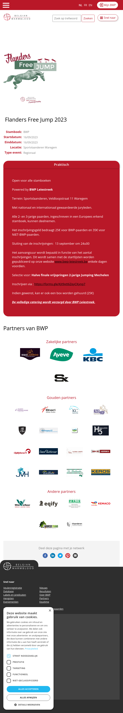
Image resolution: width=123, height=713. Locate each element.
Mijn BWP (110, 5)
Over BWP (45, 594)
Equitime (44, 601)
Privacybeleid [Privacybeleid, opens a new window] (31, 648)
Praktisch (61, 164)
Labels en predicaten (14, 594)
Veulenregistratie (12, 587)
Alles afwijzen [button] (28, 697)
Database (8, 591)
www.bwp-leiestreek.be (71, 262)
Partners (44, 598)
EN (90, 5)
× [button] (50, 610)
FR (85, 5)
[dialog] (28, 658)
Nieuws (43, 587)
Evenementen (10, 601)
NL (80, 5)
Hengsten (8, 598)
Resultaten (45, 591)
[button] (28, 704)
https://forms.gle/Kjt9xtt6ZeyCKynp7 (59, 284)
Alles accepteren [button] (28, 689)
